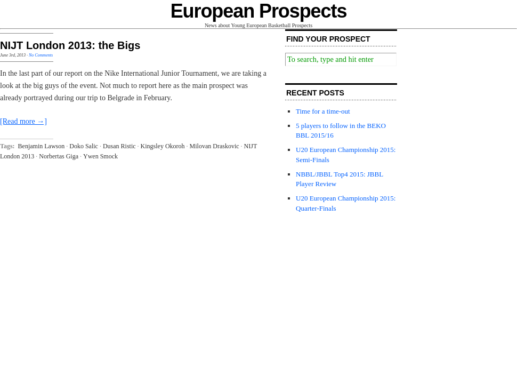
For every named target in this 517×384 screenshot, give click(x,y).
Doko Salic (83, 146)
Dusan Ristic (119, 146)
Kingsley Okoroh (163, 146)
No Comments (41, 55)
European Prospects (259, 11)
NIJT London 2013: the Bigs (70, 45)
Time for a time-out (323, 111)
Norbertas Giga (58, 156)
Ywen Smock (100, 156)
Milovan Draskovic (214, 146)
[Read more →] (23, 121)
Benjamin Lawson (41, 146)
